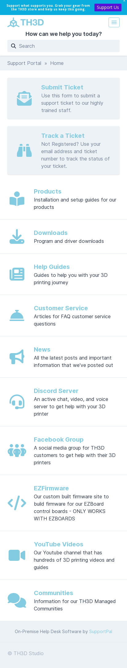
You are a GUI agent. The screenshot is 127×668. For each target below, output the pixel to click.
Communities (53, 593)
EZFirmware (51, 488)
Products (48, 191)
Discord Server (56, 390)
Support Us (108, 7)
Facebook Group (59, 439)
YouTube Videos (58, 544)
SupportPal (100, 631)
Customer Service (61, 308)
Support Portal (24, 63)
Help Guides (52, 266)
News (42, 349)
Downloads (51, 232)
